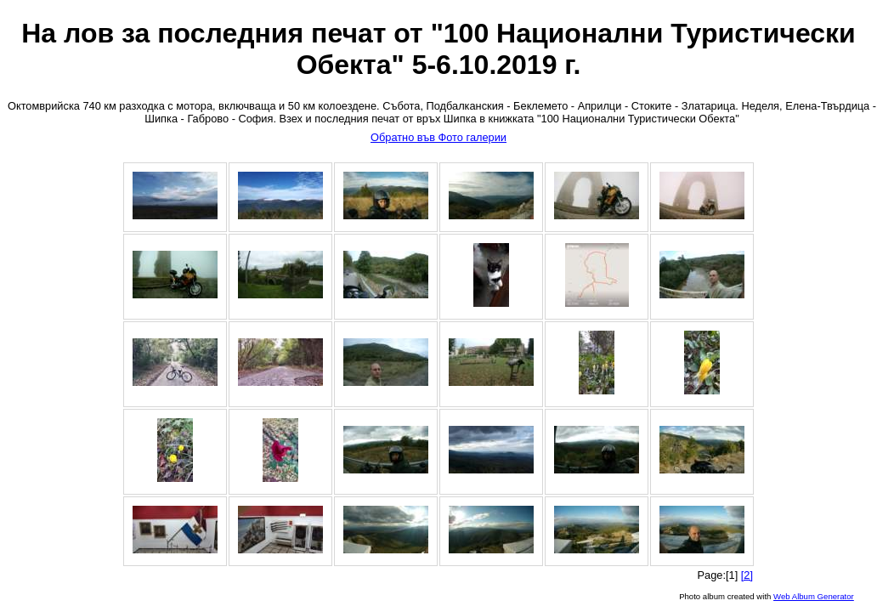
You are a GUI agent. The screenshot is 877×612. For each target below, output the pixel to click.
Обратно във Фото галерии (438, 137)
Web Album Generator (813, 596)
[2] (747, 575)
